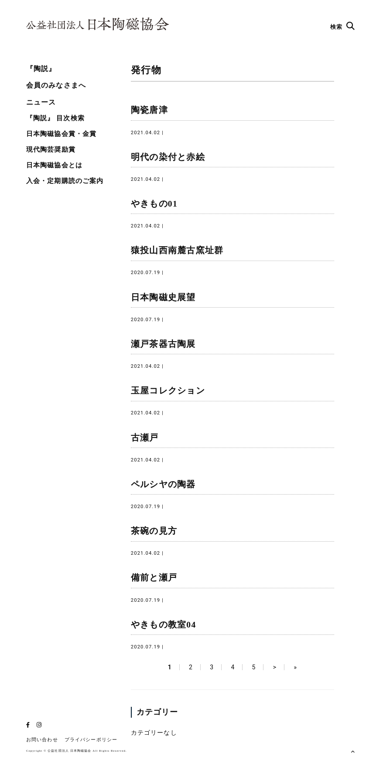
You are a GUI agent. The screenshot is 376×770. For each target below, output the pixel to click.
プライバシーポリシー (91, 740)
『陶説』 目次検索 (55, 118)
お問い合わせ (42, 740)
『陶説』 (41, 68)
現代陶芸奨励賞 (50, 149)
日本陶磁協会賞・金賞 (61, 133)
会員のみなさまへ (56, 85)
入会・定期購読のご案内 (64, 180)
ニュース (41, 102)
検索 (342, 27)
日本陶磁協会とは (54, 165)
